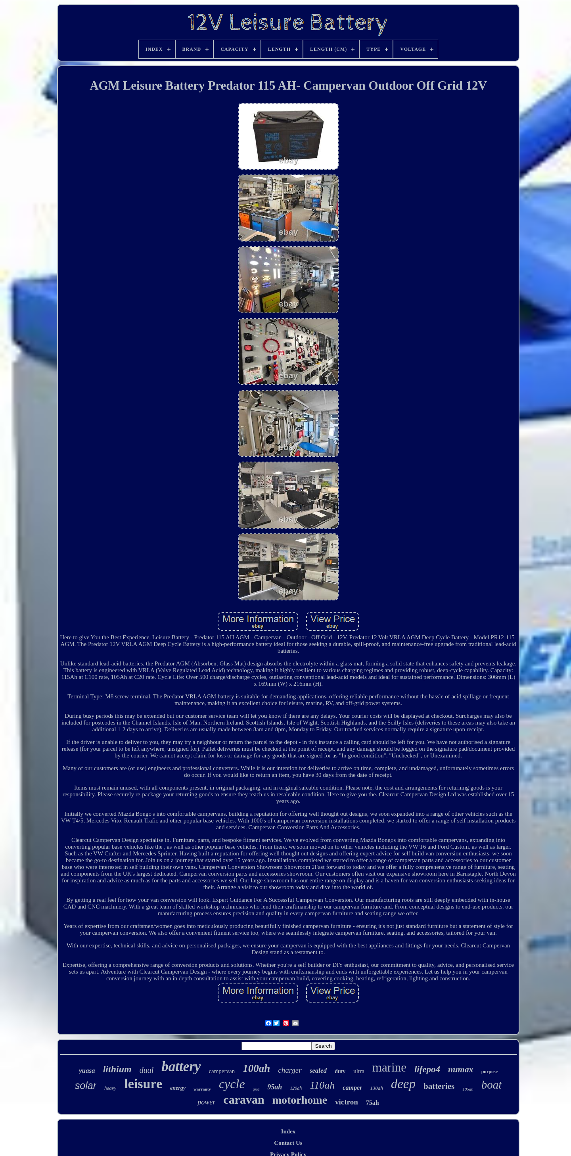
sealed (318, 1070)
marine (389, 1067)
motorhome (299, 1100)
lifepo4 (427, 1069)
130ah (376, 1088)
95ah (274, 1087)
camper (352, 1087)
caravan (243, 1099)
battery (181, 1066)
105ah (467, 1089)
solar (85, 1085)
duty (340, 1071)
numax (460, 1069)
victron (346, 1102)
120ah (296, 1088)
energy (178, 1088)
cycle (232, 1084)
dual (147, 1070)
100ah (256, 1068)
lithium (117, 1069)
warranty (202, 1089)
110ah (322, 1085)
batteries (438, 1086)
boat (491, 1084)
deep (403, 1084)
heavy (110, 1088)
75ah (372, 1102)
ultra (358, 1071)
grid (256, 1089)
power (206, 1102)
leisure (143, 1083)
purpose (489, 1071)
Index (288, 1131)
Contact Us (288, 1143)
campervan (222, 1071)
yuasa (87, 1070)
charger (289, 1070)
